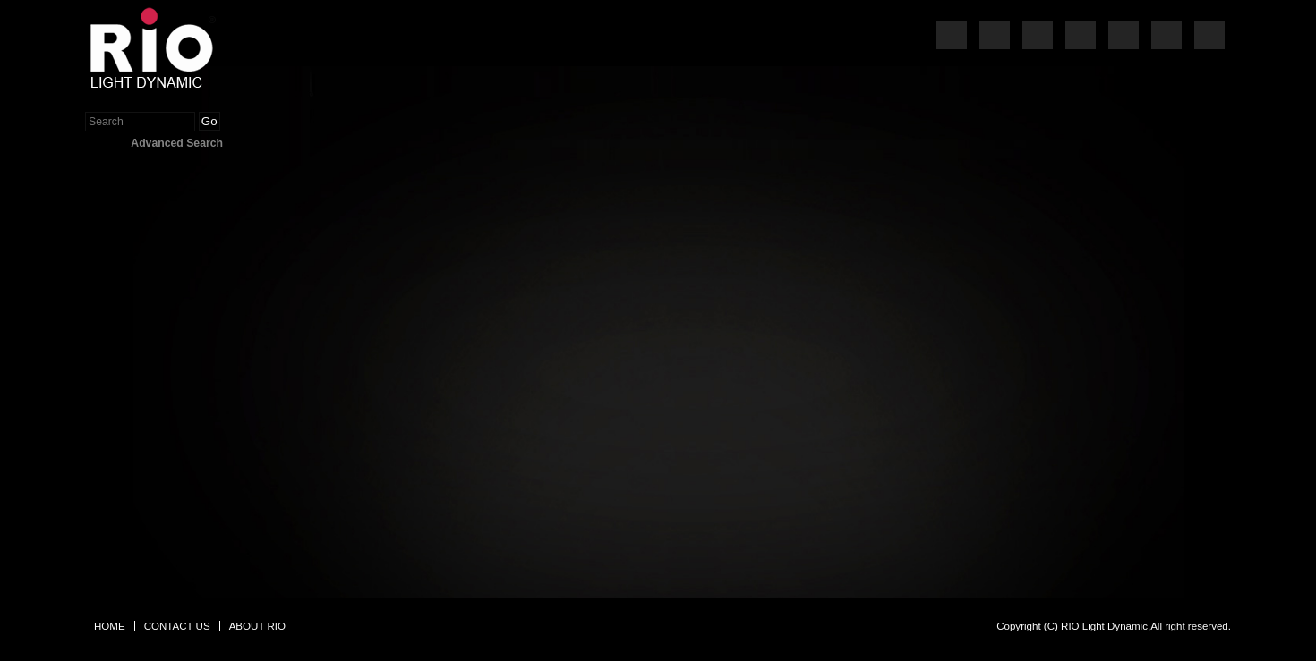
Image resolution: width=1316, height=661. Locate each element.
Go (209, 121)
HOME (109, 626)
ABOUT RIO (257, 626)
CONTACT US (177, 626)
